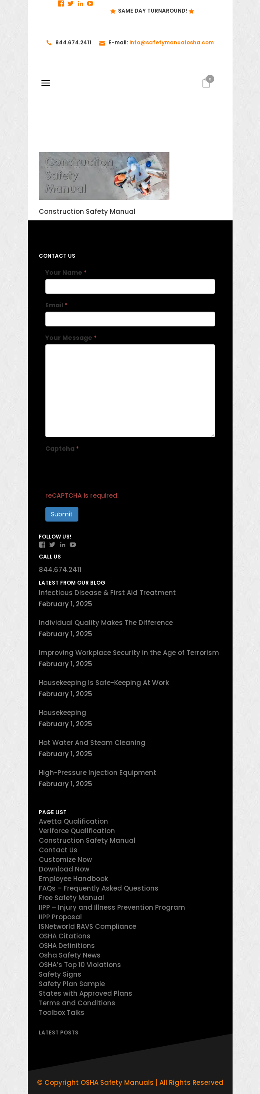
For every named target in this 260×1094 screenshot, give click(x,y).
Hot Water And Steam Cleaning (92, 742)
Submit (62, 514)
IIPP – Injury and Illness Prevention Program (112, 907)
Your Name (66, 272)
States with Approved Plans (85, 993)
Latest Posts (58, 1032)
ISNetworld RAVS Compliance (87, 926)
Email (56, 305)
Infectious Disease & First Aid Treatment (107, 592)
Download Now (64, 869)
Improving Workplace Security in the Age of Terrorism (129, 652)
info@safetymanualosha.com (171, 42)
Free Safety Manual (71, 897)
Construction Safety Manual (87, 840)
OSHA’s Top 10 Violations (80, 964)
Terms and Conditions (77, 1003)
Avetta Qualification (73, 821)
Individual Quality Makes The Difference (106, 622)
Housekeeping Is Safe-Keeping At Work (104, 682)
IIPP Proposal (60, 916)
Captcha (62, 448)
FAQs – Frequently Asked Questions (99, 888)
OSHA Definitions (67, 945)
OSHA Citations (65, 936)
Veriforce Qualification (77, 830)
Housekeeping (62, 712)
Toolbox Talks (61, 1012)
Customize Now (65, 859)
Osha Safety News (70, 955)
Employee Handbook (73, 878)
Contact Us (58, 850)
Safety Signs (60, 974)
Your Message (71, 337)
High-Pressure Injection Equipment (97, 772)
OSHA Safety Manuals (117, 1082)
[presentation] (111, 472)
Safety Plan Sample (72, 983)
